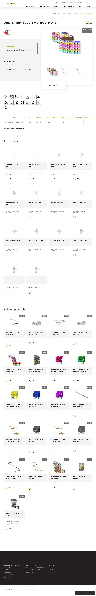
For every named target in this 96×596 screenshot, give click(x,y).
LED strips (75, 15)
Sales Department (68, 6)
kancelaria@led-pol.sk (53, 576)
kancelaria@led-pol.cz (31, 576)
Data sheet (8, 67)
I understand (84, 594)
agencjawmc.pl (32, 594)
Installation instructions (29, 67)
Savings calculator (71, 2)
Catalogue (58, 15)
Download (80, 6)
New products (30, 6)
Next (13, 14)
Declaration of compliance (9, 72)
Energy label (26, 72)
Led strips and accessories (66, 15)
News (88, 6)
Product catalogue (43, 6)
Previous (6, 14)
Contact (80, 2)
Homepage (52, 15)
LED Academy (63, 2)
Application (56, 6)
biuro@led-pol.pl (7, 581)
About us (58, 2)
